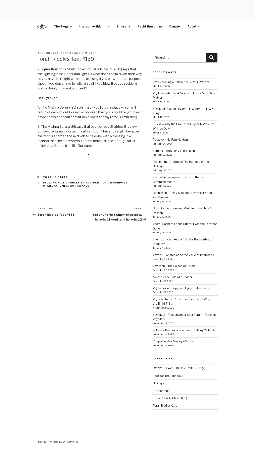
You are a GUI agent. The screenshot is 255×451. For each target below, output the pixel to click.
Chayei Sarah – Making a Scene (173, 341)
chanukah (51, 185)
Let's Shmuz (161, 390)
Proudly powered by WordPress (57, 441)
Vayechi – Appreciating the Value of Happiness (183, 255)
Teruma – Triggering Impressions (174, 150)
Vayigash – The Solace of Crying (174, 266)
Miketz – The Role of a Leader (172, 277)
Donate (174, 26)
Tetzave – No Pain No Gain (170, 139)
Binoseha (123, 26)
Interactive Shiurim (94, 26)
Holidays (158, 383)
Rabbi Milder (85, 53)
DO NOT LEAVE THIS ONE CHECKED (177, 368)
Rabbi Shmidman (150, 26)
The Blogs (63, 26)
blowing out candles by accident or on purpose (85, 182)
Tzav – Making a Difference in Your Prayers (181, 82)
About (193, 26)
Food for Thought (164, 375)
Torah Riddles (55, 177)
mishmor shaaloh (77, 185)
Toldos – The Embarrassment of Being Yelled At (184, 330)
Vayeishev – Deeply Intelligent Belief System (182, 288)
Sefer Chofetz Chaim (166, 398)
